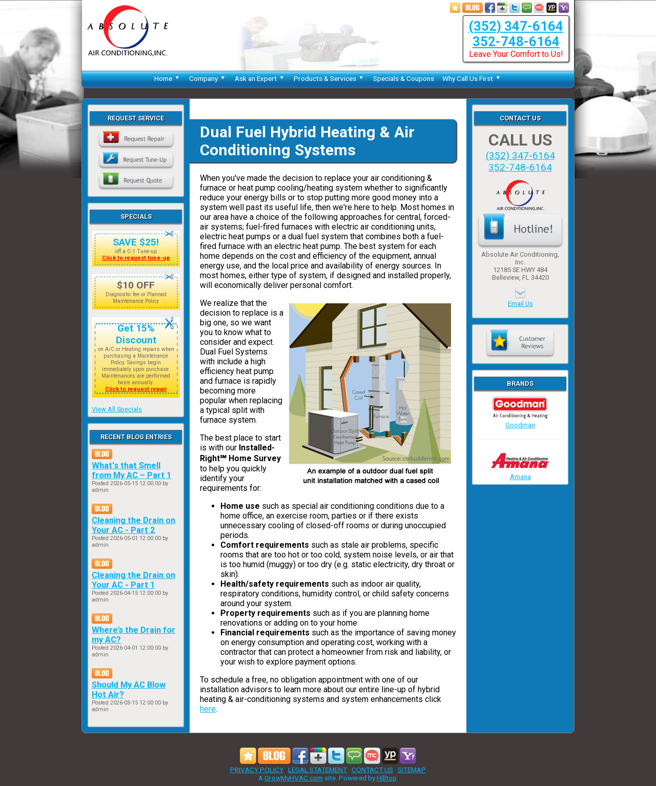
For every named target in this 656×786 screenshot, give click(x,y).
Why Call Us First (472, 78)
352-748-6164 (516, 41)
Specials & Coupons (403, 78)
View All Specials (117, 409)
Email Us (520, 303)
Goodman (520, 421)
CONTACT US (372, 770)
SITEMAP (412, 770)
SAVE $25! (136, 242)
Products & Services (329, 78)
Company (208, 78)
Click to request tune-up (136, 258)
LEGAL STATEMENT (317, 770)
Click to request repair (136, 389)
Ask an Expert (260, 78)
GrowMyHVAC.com (293, 778)
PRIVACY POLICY (256, 770)
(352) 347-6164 (515, 26)
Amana (520, 473)
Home (167, 78)
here (208, 709)
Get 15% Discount (136, 334)
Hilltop (387, 778)
